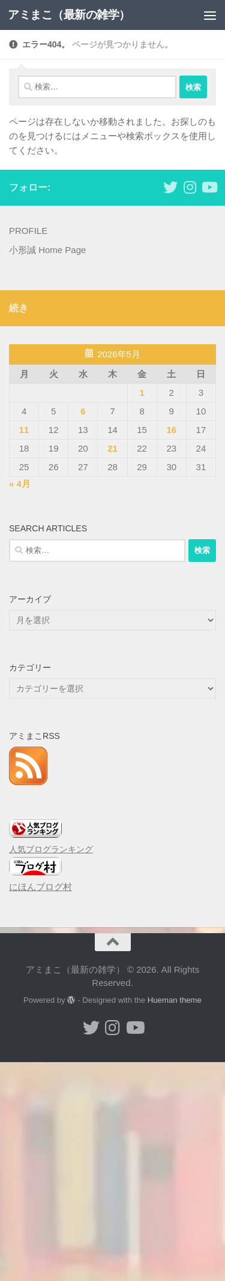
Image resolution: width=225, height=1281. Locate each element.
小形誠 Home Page (47, 250)
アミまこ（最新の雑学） (69, 14)
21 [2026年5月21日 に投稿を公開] (112, 448)
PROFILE (28, 230)
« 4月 (20, 484)
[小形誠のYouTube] (209, 187)
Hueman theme (175, 1000)
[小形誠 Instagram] (189, 187)
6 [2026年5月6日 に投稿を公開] (82, 411)
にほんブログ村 (40, 887)
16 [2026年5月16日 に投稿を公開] (171, 430)
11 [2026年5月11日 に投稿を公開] (24, 430)
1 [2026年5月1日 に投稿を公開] (141, 392)
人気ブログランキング (51, 849)
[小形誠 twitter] (170, 187)
